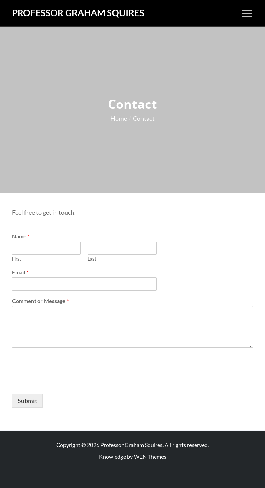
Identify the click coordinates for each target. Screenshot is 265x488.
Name (21, 236)
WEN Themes (150, 456)
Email (20, 272)
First (16, 259)
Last (92, 259)
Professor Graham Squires (78, 12)
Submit (27, 400)
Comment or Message (40, 300)
